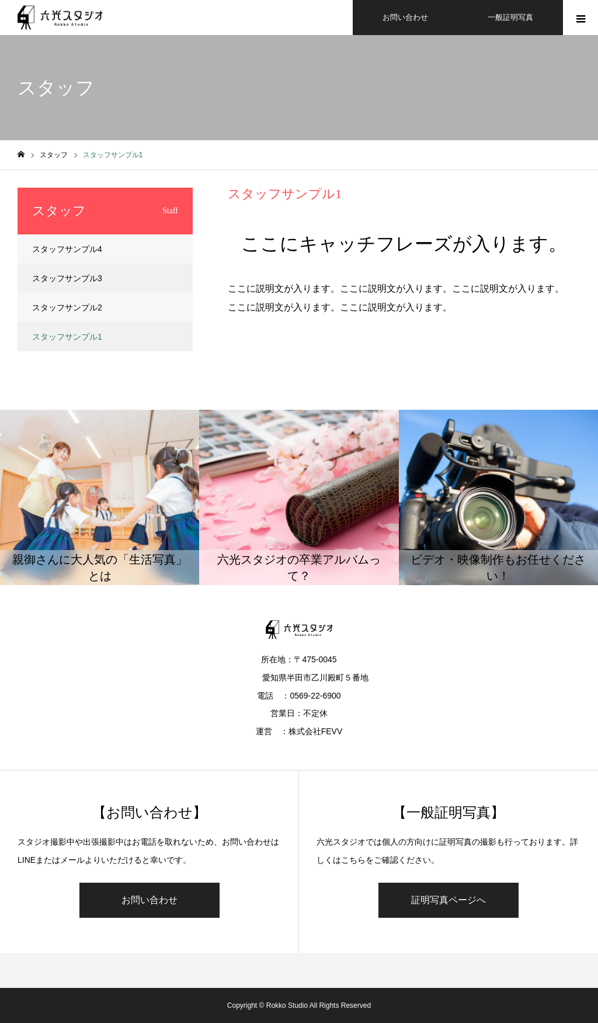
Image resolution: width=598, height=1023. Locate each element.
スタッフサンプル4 (67, 249)
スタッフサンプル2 (67, 307)
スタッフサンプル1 (67, 336)
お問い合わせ (149, 900)
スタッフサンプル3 (67, 278)
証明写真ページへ (448, 900)
